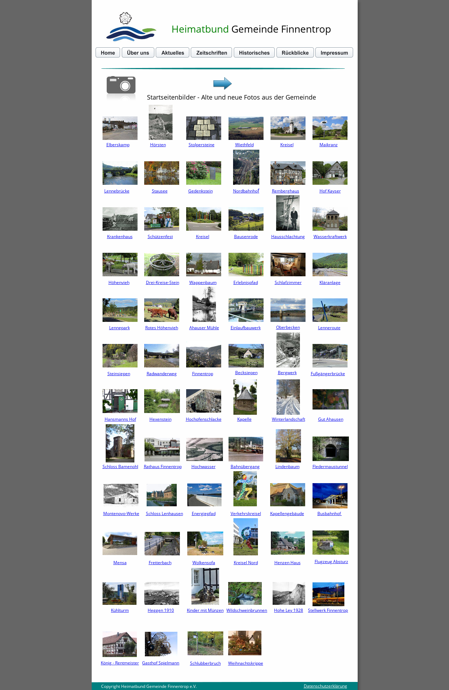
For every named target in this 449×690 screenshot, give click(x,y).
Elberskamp (117, 145)
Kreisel (287, 145)
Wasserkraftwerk (330, 236)
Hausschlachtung (288, 236)
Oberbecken (288, 327)
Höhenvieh (118, 282)
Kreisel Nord (246, 563)
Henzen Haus (287, 563)
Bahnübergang (245, 466)
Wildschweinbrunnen (246, 610)
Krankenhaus (120, 236)
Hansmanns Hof (120, 419)
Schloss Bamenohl (120, 466)
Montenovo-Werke (121, 513)
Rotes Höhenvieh (161, 328)
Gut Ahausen (330, 419)
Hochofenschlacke (204, 419)
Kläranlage (330, 282)
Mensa (120, 563)
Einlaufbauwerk (246, 328)
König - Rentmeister (120, 663)
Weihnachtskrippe (245, 663)
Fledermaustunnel (330, 466)
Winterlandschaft (288, 419)
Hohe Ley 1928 (288, 610)
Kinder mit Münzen (205, 610)
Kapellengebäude (287, 513)
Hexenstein (160, 419)
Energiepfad (204, 513)
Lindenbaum (287, 466)
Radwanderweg (162, 374)
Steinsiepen (118, 374)
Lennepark (119, 328)
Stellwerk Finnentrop (328, 610)
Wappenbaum (203, 282)
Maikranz (329, 145)
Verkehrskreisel (246, 513)
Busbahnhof (329, 513)
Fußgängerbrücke (328, 374)
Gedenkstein (200, 191)
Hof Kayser (330, 191)
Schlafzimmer (288, 282)
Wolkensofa (203, 563)
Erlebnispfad (245, 282)
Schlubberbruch (205, 663)
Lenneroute (329, 328)
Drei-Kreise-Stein (162, 282)
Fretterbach (160, 563)
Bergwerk (287, 373)
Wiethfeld (244, 145)
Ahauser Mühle (204, 328)
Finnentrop (202, 374)
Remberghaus (285, 191)
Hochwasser (203, 466)
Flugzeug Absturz (331, 561)
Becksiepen (246, 373)
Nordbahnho (245, 191)
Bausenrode (246, 236)
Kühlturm (120, 610)
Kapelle (244, 419)
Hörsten (158, 145)
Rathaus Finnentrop (163, 466)
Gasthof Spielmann (160, 663)
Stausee (160, 191)
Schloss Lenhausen (164, 513)
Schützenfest (160, 236)
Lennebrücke (116, 191)
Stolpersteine (202, 145)
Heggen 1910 (161, 610)
